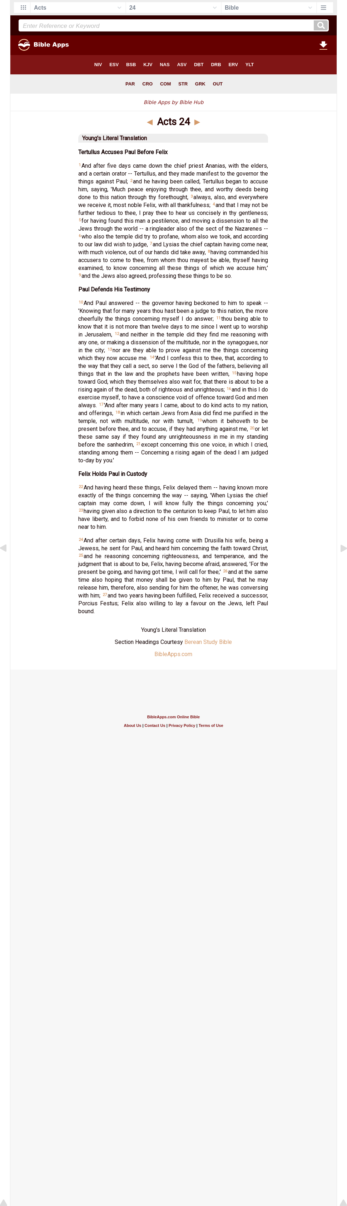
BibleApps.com (173, 654)
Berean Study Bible (208, 642)
